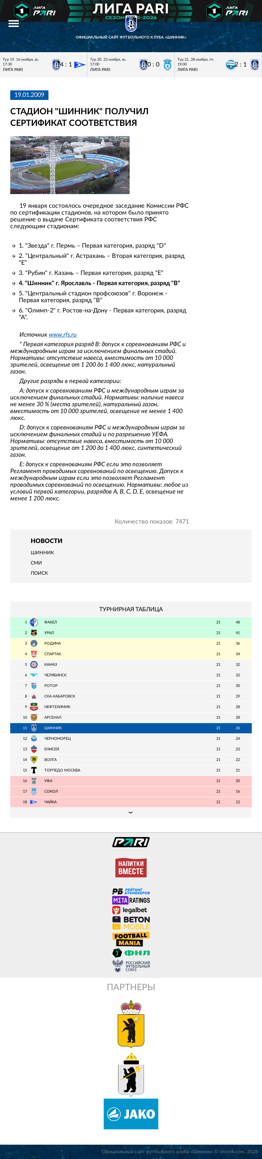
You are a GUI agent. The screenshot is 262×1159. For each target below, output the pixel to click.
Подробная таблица (131, 812)
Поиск (39, 573)
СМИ (36, 563)
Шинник (42, 553)
